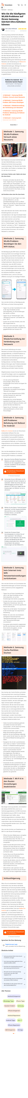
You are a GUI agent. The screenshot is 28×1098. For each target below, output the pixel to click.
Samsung (13, 30)
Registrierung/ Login (11, 944)
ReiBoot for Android (7, 431)
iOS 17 (20, 1020)
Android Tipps (10, 1020)
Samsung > (10, 9)
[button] (13, 1033)
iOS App (20, 1030)
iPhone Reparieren (14, 1025)
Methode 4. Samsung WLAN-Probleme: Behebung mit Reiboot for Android (13, 113)
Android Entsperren (14, 996)
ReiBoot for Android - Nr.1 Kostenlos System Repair (14, 81)
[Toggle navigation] (24, 5)
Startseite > (4, 9)
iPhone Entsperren (14, 1011)
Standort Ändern (9, 1006)
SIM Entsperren (10, 1030)
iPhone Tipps (20, 1001)
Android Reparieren (14, 1015)
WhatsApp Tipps (9, 1001)
